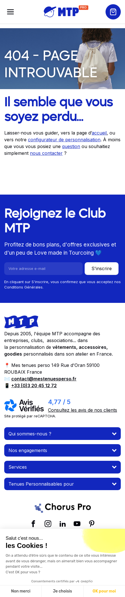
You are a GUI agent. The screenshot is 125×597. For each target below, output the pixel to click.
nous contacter (46, 153)
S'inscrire (101, 268)
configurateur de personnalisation (64, 139)
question (71, 146)
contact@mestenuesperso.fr (43, 379)
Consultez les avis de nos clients (82, 410)
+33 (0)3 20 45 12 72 (34, 385)
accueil (99, 133)
